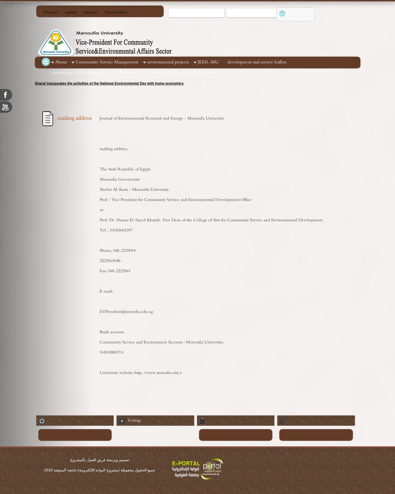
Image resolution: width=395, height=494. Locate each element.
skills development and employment (183, 72)
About (61, 62)
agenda (70, 12)
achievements (129, 72)
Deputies (51, 12)
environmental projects (168, 62)
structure (91, 12)
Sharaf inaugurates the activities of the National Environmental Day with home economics (109, 83)
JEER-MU (208, 62)
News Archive (116, 12)
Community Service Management (107, 62)
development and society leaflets (257, 62)
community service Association (79, 72)
